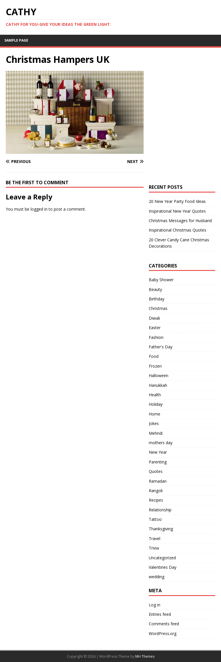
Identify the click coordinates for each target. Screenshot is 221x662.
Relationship (160, 509)
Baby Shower (161, 279)
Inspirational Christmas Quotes (177, 230)
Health (155, 394)
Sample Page (16, 40)
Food (154, 356)
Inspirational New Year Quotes (177, 211)
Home (154, 414)
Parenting (158, 462)
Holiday (156, 404)
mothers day (160, 442)
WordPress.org (162, 633)
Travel (154, 538)
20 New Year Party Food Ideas (177, 201)
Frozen (155, 366)
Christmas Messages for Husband (180, 220)
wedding (156, 576)
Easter (155, 327)
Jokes (154, 423)
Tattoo (155, 519)
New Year (158, 452)
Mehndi (156, 433)
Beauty (155, 289)
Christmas (158, 308)
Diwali (154, 318)
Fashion (156, 337)
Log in (154, 604)
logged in (39, 209)
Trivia (154, 548)
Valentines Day (162, 567)
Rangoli (156, 490)
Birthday (156, 299)
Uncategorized (162, 557)
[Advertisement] (185, 82)
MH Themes (145, 656)
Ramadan (158, 481)
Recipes (156, 500)
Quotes (156, 471)
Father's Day (160, 347)
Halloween (158, 375)
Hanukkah (158, 385)
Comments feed (164, 623)
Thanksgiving (161, 528)
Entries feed (160, 614)
